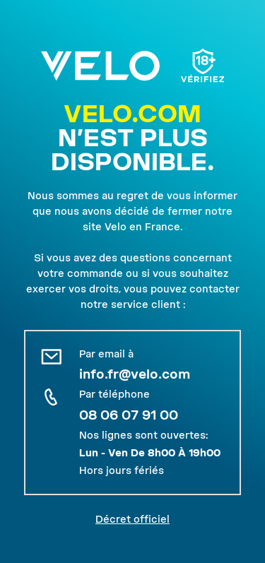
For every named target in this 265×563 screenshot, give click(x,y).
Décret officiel (132, 519)
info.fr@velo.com (134, 374)
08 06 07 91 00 (128, 415)
